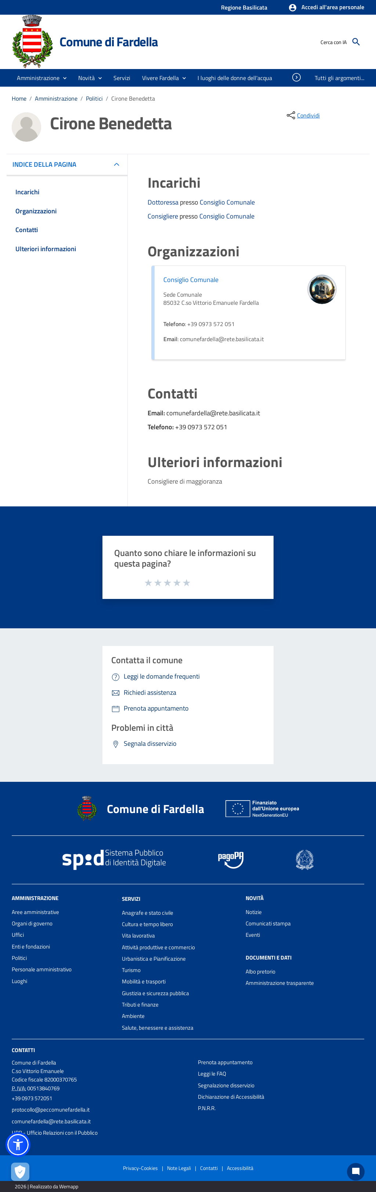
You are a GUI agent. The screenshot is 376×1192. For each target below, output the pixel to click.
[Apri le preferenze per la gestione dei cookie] (20, 1172)
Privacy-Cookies (140, 1168)
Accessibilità (240, 1168)
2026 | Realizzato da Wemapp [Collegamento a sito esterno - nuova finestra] (46, 1186)
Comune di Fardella (108, 41)
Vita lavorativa (138, 935)
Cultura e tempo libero (147, 924)
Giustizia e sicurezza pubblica (155, 993)
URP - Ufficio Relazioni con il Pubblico (55, 1132)
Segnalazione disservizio (226, 1085)
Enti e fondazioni (31, 946)
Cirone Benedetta (133, 98)
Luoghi (19, 981)
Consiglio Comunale (227, 202)
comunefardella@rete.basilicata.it (51, 1121)
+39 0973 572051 (32, 1098)
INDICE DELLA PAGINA (47, 164)
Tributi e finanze (140, 1004)
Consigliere (164, 216)
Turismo (131, 970)
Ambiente (133, 1016)
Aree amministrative (35, 912)
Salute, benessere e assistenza (158, 1027)
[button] (326, 7)
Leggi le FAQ (212, 1073)
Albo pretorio (260, 971)
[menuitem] (235, 77)
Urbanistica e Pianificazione (154, 958)
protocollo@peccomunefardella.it (51, 1109)
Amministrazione (56, 98)
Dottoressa (164, 202)
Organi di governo (32, 923)
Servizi (131, 899)
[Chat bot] (356, 1172)
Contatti (23, 1050)
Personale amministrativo (42, 969)
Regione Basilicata (244, 7)
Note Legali (179, 1168)
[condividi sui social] (302, 115)
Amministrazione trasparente (280, 983)
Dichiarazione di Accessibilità (231, 1096)
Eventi (253, 935)
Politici (94, 98)
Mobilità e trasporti (144, 981)
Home (19, 98)
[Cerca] (356, 42)
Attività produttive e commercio (158, 947)
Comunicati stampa (268, 923)
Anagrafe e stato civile (147, 913)
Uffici (18, 935)
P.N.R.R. (207, 1108)
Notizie (254, 912)
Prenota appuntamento (225, 1062)
